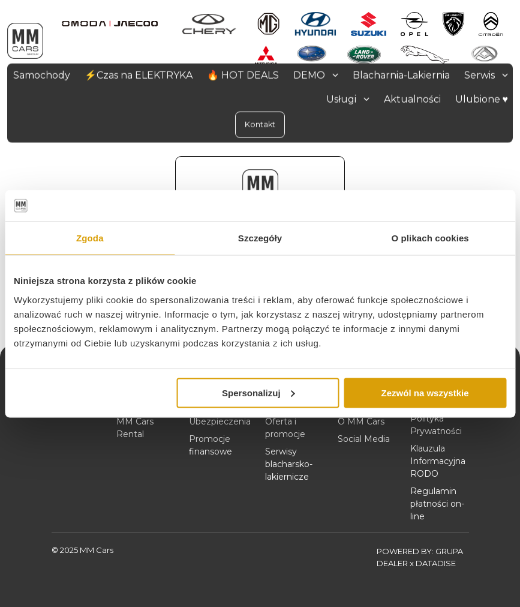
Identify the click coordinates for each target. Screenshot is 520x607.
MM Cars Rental (135, 427)
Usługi (347, 98)
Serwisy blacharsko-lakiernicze (288, 464)
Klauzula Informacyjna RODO (437, 461)
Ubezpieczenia (220, 421)
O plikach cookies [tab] (430, 238)
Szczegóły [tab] (260, 238)
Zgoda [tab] (90, 238)
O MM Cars (361, 421)
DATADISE (436, 563)
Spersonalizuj (258, 392)
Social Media (364, 438)
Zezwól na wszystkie (425, 392)
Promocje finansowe (210, 445)
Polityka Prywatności (436, 424)
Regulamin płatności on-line (437, 504)
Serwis (486, 74)
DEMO (315, 74)
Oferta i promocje (285, 427)
